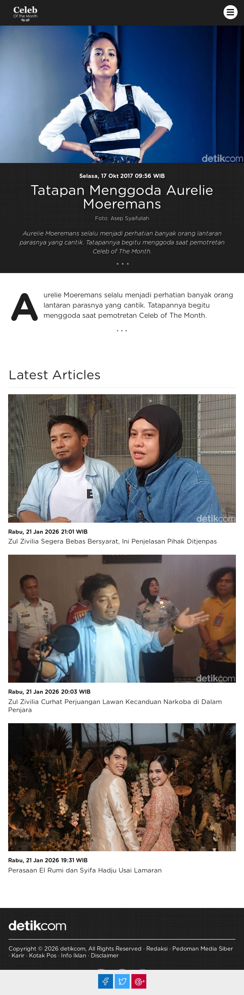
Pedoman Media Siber (202, 949)
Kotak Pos (42, 956)
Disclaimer (105, 956)
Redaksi (157, 949)
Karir (18, 956)
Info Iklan (73, 956)
